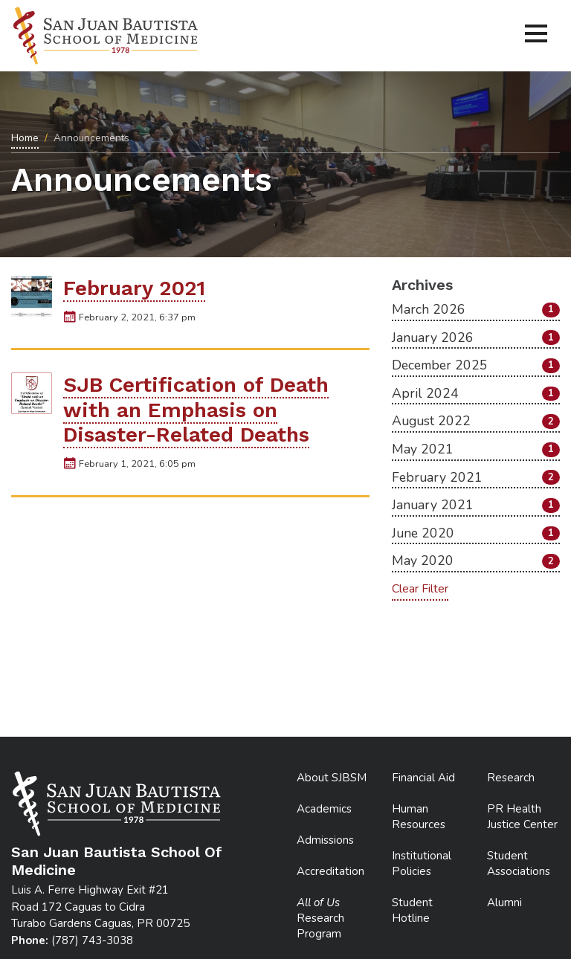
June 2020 (476, 533)
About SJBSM (332, 777)
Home (25, 138)
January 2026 (476, 337)
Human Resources (418, 816)
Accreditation (330, 871)
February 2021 (134, 288)
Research (511, 777)
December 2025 (476, 365)
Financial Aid (423, 777)
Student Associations (518, 863)
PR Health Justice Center (522, 816)
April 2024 (476, 393)
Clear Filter (420, 589)
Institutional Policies (421, 863)
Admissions (325, 840)
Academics (324, 808)
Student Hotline (412, 910)
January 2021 (476, 505)
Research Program (320, 918)
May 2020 (476, 560)
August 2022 (476, 421)
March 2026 (476, 309)
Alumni (504, 902)
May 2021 (476, 449)
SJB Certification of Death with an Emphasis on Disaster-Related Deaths (196, 409)
